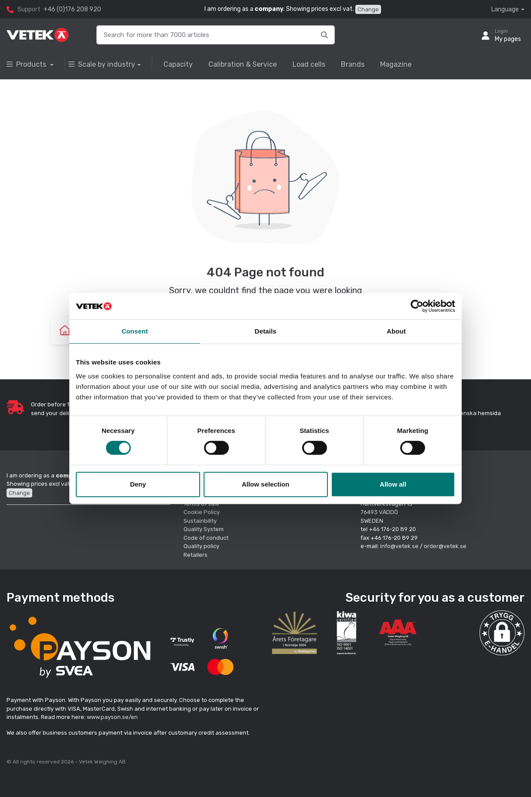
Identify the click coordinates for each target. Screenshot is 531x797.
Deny (138, 484)
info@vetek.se (399, 546)
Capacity (178, 64)
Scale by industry (101, 64)
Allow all (393, 484)
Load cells (309, 64)
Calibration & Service (242, 64)
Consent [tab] (135, 331)
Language (505, 9)
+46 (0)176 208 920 (72, 9)
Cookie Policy (202, 512)
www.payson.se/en (112, 717)
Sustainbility (201, 521)
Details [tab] (265, 331)
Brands (352, 64)
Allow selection (265, 484)
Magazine (396, 64)
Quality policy (201, 546)
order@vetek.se (445, 546)
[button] (502, 632)
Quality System (204, 529)
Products (27, 64)
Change (368, 9)
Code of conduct (206, 538)
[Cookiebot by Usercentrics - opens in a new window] (417, 306)
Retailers (196, 555)
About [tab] (396, 331)
